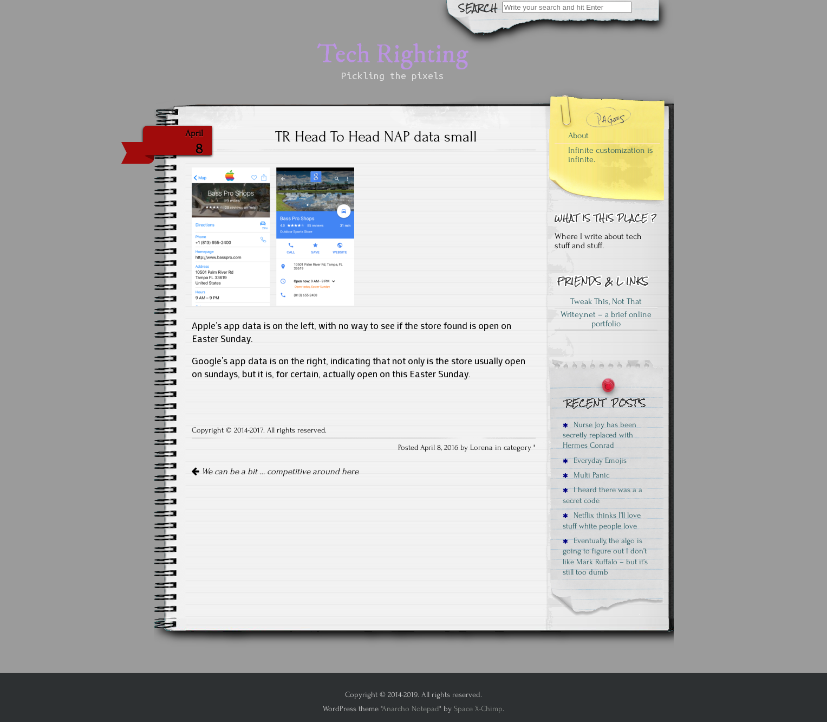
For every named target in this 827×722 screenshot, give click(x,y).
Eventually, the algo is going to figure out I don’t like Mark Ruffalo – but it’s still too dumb (605, 556)
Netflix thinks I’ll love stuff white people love (602, 520)
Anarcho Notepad (410, 708)
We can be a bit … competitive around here (275, 471)
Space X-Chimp (478, 708)
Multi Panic (586, 475)
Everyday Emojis (595, 460)
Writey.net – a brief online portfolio (606, 319)
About (578, 135)
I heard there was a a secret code (602, 495)
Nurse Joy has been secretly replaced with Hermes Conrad (599, 435)
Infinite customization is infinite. (610, 155)
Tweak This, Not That (606, 301)
